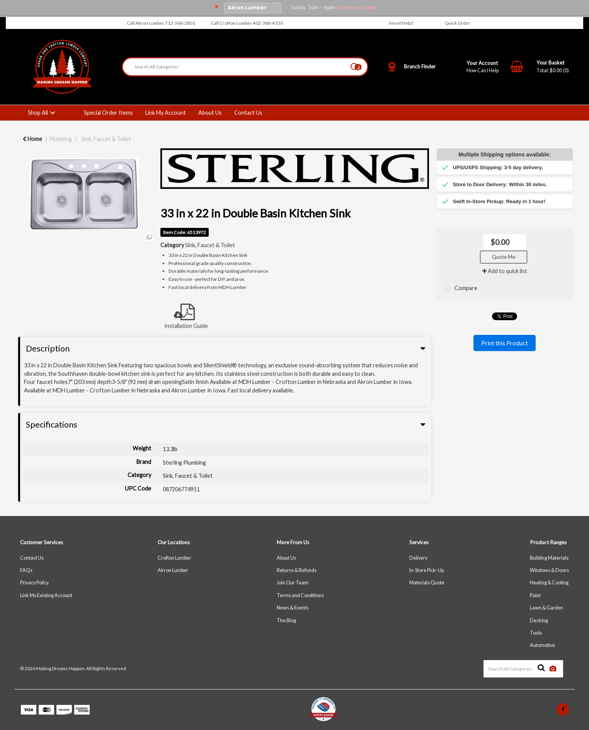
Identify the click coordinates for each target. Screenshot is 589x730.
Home (32, 139)
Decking (539, 620)
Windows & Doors (549, 570)
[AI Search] (552, 669)
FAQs (26, 570)
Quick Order (457, 22)
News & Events (292, 608)
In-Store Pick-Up (426, 570)
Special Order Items (108, 112)
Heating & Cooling (549, 583)
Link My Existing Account (46, 595)
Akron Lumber (173, 570)
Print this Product (504, 342)
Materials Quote (426, 583)
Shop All (38, 112)
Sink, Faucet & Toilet (106, 139)
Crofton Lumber (174, 558)
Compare (459, 288)
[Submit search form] (354, 67)
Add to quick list (504, 271)
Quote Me (503, 257)
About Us (210, 112)
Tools (536, 633)
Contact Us (248, 112)
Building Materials (549, 558)
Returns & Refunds (297, 570)
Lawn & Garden (546, 608)
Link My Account (165, 112)
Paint (535, 595)
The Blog (286, 620)
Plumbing (60, 139)
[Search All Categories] (245, 66)
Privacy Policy (34, 583)
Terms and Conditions (300, 595)
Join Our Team (292, 583)
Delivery (418, 558)
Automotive (542, 645)
